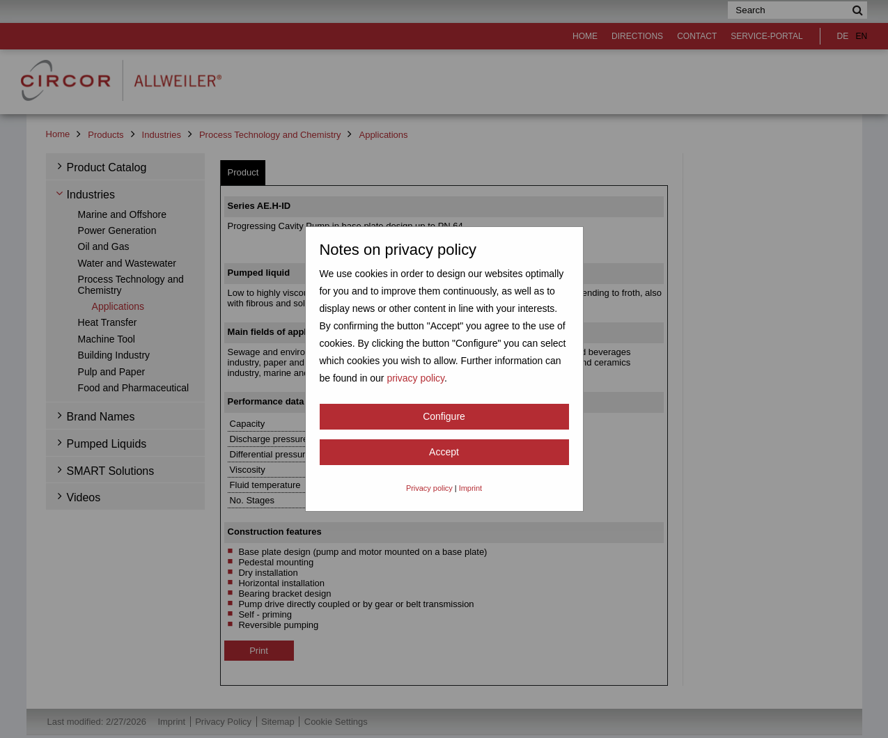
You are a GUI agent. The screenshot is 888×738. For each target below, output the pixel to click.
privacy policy (415, 378)
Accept (444, 451)
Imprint (470, 488)
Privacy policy (429, 488)
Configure (444, 416)
